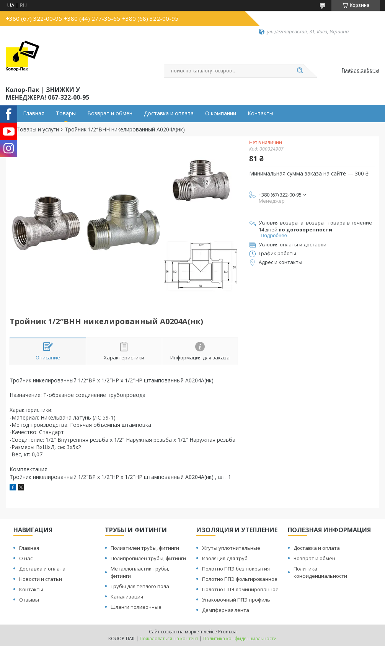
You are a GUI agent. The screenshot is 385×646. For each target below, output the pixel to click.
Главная (33, 113)
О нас (26, 558)
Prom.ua (227, 631)
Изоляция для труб (225, 558)
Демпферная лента (225, 610)
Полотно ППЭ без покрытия (236, 568)
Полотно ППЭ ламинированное (240, 589)
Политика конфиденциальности (320, 572)
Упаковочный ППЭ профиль (236, 599)
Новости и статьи (40, 578)
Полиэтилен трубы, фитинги (145, 547)
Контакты (260, 113)
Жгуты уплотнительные (231, 547)
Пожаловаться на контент (169, 638)
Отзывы (29, 599)
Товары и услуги (37, 129)
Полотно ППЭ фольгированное (239, 578)
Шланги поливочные (136, 606)
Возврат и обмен (109, 113)
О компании (220, 113)
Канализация (127, 596)
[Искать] (299, 71)
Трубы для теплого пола (140, 586)
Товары (66, 113)
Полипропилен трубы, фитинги (148, 558)
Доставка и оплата (169, 113)
